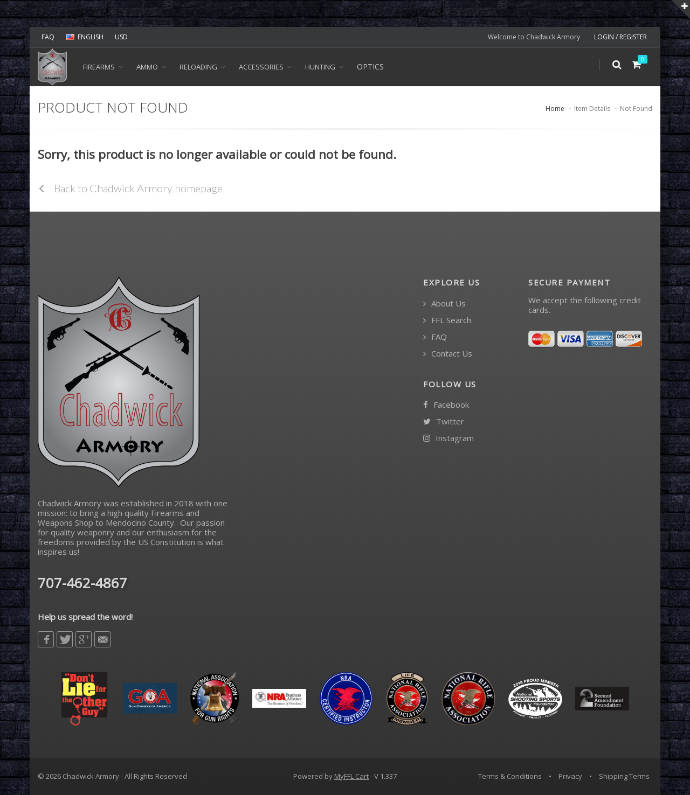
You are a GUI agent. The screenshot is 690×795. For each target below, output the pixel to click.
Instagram (448, 438)
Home (555, 108)
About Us (444, 303)
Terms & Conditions (510, 776)
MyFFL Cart (351, 776)
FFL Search (447, 320)
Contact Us (447, 353)
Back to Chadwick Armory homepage (130, 188)
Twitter (443, 421)
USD (121, 36)
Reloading (198, 67)
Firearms (99, 67)
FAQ (48, 36)
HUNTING (320, 67)
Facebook (446, 405)
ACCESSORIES (261, 67)
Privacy (570, 776)
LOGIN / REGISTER (620, 36)
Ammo (147, 67)
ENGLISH (85, 36)
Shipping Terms (624, 776)
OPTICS (370, 66)
